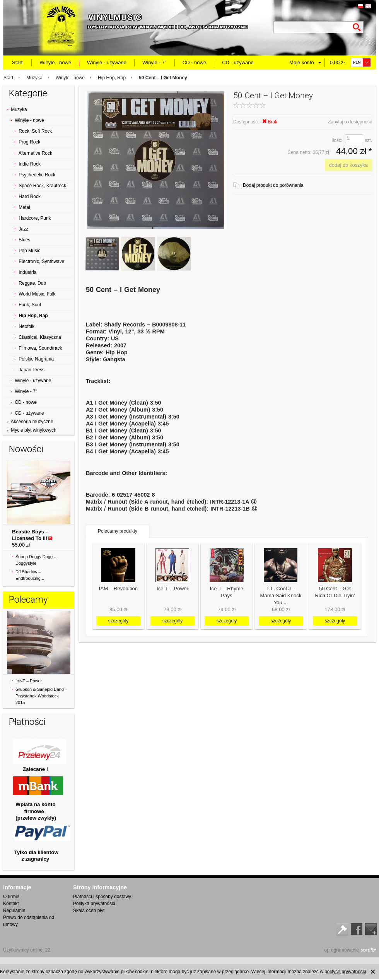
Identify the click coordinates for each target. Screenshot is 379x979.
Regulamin (14, 910)
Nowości (26, 449)
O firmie (11, 896)
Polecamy (28, 599)
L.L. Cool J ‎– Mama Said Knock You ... (280, 595)
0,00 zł (337, 62)
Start (17, 62)
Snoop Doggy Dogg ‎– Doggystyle (35, 560)
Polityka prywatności (94, 903)
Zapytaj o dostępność (350, 122)
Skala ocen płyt (88, 910)
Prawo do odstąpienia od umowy (28, 921)
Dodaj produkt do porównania (273, 185)
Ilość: (336, 140)
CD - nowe (194, 62)
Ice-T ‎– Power (28, 680)
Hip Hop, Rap (112, 77)
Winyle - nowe (55, 62)
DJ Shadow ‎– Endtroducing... (29, 575)
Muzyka (34, 77)
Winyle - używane (106, 62)
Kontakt (11, 903)
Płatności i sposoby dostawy (102, 896)
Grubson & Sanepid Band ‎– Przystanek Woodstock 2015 (41, 696)
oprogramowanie (341, 950)
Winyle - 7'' (154, 62)
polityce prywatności (345, 971)
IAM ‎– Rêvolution (118, 588)
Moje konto (301, 62)
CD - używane (238, 62)
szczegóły (118, 621)
